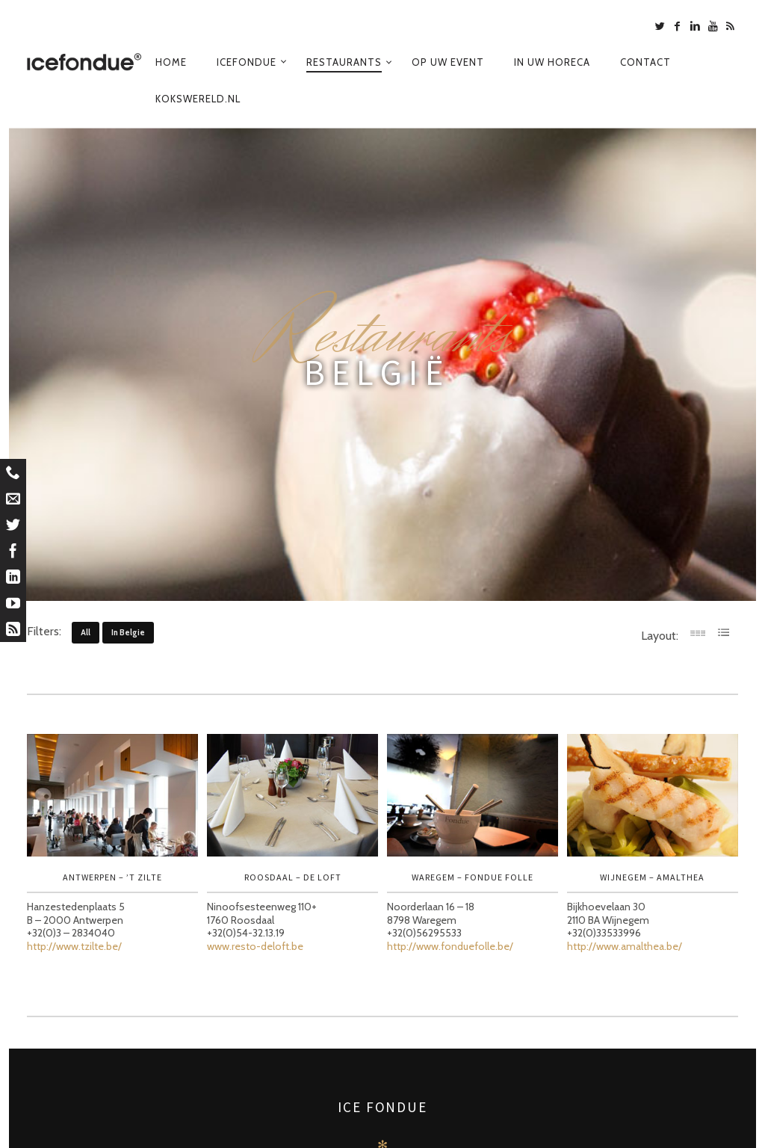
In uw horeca (552, 62)
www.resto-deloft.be (255, 946)
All (85, 632)
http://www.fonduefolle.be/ (450, 946)
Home (171, 62)
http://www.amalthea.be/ (624, 946)
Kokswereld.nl (198, 99)
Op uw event (448, 62)
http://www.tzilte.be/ (74, 946)
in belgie (128, 632)
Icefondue (246, 62)
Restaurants (344, 62)
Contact (645, 62)
